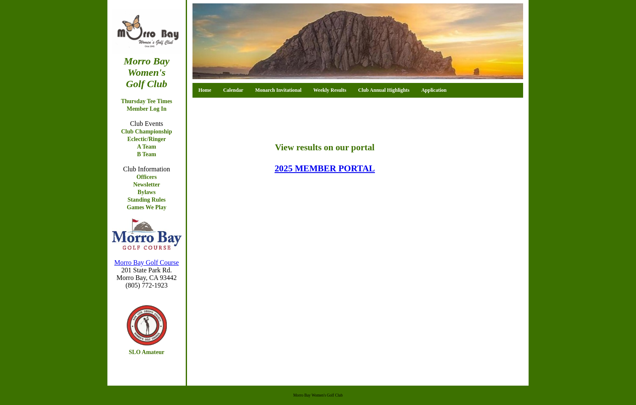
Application (433, 90)
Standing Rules (147, 200)
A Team (146, 147)
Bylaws (147, 192)
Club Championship (146, 131)
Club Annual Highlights (383, 90)
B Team (146, 154)
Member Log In (147, 109)
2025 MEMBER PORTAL (325, 168)
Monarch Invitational (278, 90)
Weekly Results (329, 90)
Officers (146, 177)
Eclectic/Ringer (146, 139)
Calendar (233, 90)
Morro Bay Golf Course (146, 262)
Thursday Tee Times (146, 101)
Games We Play (146, 207)
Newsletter (146, 184)
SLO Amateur (146, 352)
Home (204, 90)
